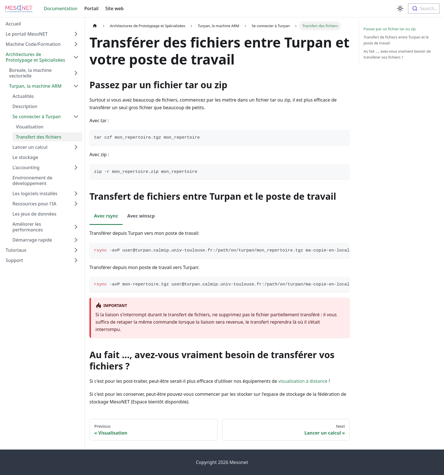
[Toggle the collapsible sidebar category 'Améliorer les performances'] (76, 227)
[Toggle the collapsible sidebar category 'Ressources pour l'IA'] (76, 203)
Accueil (13, 24)
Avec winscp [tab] (141, 216)
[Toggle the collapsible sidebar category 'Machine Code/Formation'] (76, 44)
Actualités (23, 96)
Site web (114, 8)
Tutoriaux (16, 250)
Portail (91, 8)
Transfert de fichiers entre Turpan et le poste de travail (396, 40)
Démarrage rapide (32, 240)
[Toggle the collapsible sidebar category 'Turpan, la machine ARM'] (76, 86)
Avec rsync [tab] (106, 216)
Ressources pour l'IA (34, 204)
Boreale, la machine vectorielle (30, 73)
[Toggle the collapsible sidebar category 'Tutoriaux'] (76, 250)
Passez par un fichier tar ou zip (390, 28)
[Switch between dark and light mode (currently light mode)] (400, 8)
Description (24, 106)
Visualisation (29, 127)
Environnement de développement (32, 180)
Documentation (60, 8)
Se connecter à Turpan (36, 116)
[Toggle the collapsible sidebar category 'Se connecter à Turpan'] (76, 116)
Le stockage (25, 157)
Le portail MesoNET (27, 34)
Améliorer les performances (27, 227)
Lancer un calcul (29, 147)
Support (14, 260)
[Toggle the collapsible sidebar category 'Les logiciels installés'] (76, 193)
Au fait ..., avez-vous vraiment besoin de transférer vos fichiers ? (397, 54)
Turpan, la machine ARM (35, 86)
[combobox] (423, 8)
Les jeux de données (34, 214)
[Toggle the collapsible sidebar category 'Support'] (76, 260)
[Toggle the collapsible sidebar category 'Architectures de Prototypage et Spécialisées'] (76, 57)
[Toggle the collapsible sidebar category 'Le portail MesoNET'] (76, 33)
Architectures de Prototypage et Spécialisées (35, 57)
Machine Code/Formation (33, 44)
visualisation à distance (302, 381)
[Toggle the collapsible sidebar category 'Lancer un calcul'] (76, 147)
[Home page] (94, 26)
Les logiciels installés (34, 193)
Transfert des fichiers (38, 137)
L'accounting (26, 167)
